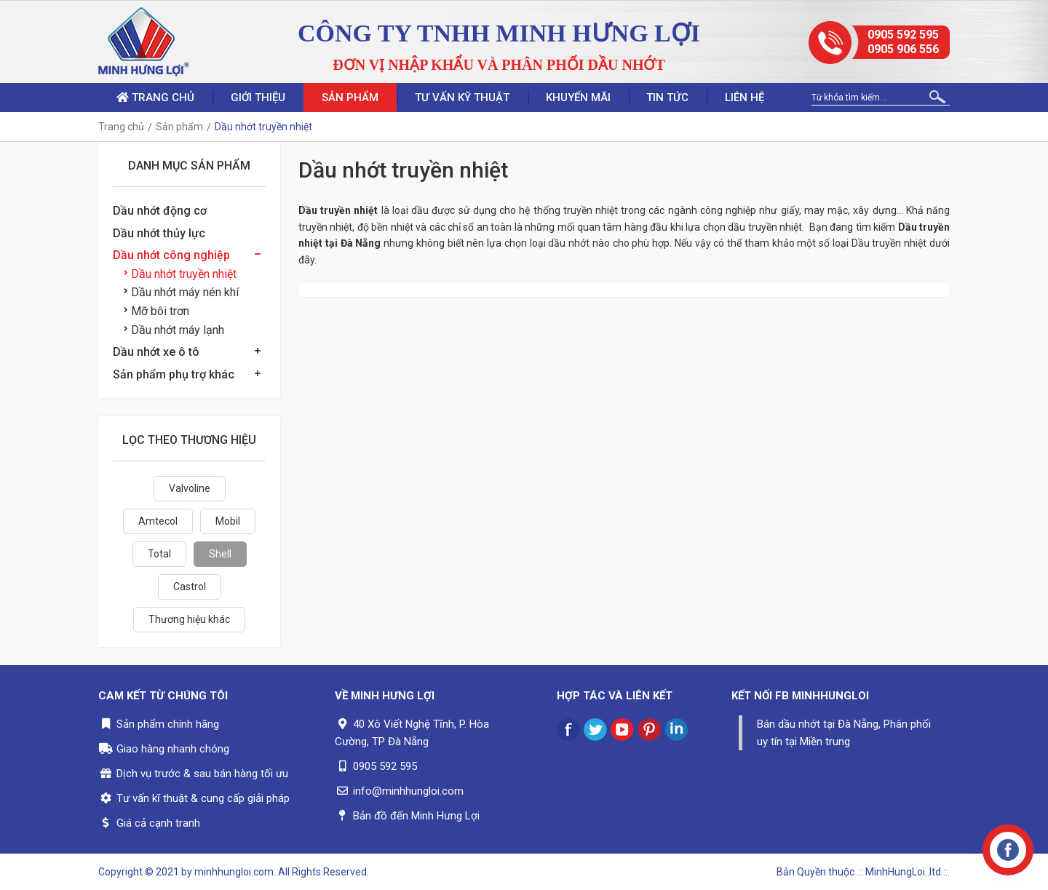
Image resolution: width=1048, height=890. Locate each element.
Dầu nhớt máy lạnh (174, 330)
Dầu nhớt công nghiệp (171, 255)
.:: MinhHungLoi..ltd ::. (903, 872)
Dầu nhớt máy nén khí (181, 292)
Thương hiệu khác (189, 619)
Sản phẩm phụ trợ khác (173, 374)
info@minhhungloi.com (408, 791)
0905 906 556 (903, 49)
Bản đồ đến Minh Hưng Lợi (416, 815)
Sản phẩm (350, 97)
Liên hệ (745, 97)
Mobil (227, 521)
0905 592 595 (903, 34)
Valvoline (189, 488)
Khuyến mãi (578, 97)
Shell (220, 554)
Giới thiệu (258, 97)
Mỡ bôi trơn (156, 311)
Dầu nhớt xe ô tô (156, 352)
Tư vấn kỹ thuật (462, 97)
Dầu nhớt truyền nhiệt (180, 274)
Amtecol (158, 521)
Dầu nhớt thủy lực (159, 233)
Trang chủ (155, 97)
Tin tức (668, 97)
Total (159, 554)
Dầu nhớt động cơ (160, 211)
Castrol (189, 586)
